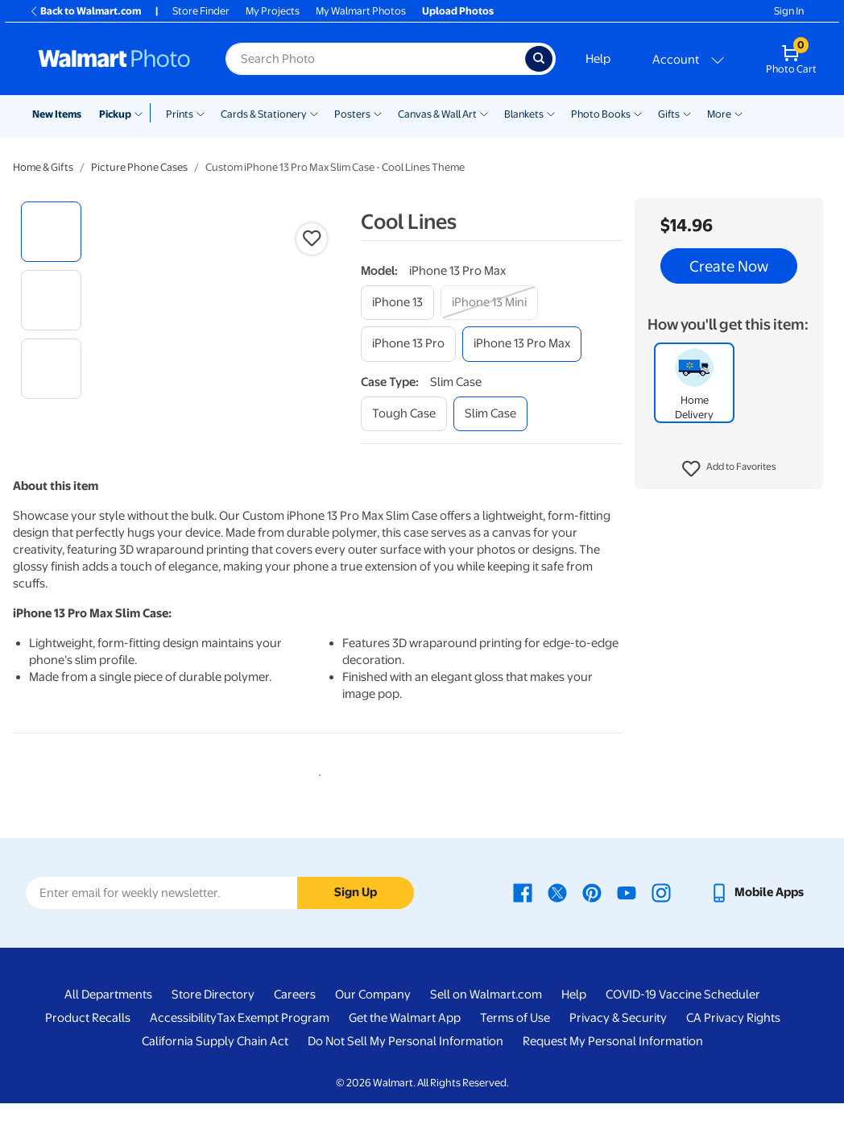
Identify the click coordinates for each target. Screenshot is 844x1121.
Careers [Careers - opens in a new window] (295, 1011)
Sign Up (355, 910)
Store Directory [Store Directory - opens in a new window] (213, 1011)
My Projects (273, 11)
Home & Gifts (43, 167)
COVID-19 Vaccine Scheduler (683, 1011)
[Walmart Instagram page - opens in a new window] (661, 909)
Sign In (789, 11)
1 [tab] (316, 789)
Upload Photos (458, 11)
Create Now (728, 266)
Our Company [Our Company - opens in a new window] (373, 1011)
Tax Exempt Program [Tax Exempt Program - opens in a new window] (273, 1035)
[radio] (51, 231)
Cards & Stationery (264, 114)
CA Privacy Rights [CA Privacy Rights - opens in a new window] (733, 1035)
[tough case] (404, 414)
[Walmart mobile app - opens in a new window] (757, 909)
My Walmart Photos (361, 11)
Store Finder (201, 11)
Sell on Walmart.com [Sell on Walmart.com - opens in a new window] (486, 1011)
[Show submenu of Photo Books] (638, 112)
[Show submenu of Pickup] (142, 112)
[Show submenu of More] (738, 112)
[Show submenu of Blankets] (551, 112)
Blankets (524, 114)
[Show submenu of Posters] (378, 112)
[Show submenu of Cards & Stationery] (314, 112)
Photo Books (601, 114)
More (719, 114)
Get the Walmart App (405, 1035)
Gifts (669, 114)
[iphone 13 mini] (489, 302)
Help (597, 59)
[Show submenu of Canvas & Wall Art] (484, 112)
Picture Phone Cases (139, 167)
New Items (56, 114)
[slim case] (490, 414)
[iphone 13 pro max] (521, 343)
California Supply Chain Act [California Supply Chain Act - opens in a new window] (215, 1058)
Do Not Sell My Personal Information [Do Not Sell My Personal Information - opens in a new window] (405, 1058)
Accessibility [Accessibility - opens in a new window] (183, 1035)
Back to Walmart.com (85, 11)
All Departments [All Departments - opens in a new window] (108, 1011)
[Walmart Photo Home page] (114, 59)
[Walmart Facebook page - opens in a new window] (522, 909)
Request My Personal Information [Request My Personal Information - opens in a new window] (613, 1058)
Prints (179, 114)
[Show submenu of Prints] (200, 112)
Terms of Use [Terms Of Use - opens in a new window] (515, 1035)
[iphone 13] (397, 302)
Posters (352, 114)
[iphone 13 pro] (408, 343)
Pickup (115, 114)
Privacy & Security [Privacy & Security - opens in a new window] (618, 1035)
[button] (729, 469)
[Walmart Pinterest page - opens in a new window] (592, 909)
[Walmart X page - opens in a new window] (557, 909)
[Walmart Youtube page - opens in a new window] (626, 909)
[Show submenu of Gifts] (687, 112)
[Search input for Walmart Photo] (375, 59)
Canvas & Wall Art (437, 114)
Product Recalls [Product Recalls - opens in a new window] (87, 1035)
